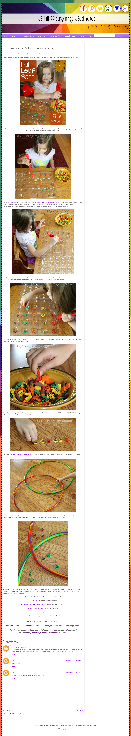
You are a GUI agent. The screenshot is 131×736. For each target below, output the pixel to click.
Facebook (26, 633)
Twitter (63, 633)
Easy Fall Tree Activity (35, 600)
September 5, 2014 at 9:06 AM (74, 647)
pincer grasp (6, 341)
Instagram (53, 633)
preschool (45, 53)
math (41, 53)
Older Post (80, 711)
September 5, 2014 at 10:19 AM (73, 660)
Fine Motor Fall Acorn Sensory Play (33, 612)
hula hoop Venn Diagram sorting (22, 454)
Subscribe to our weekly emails (18, 626)
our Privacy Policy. (91, 725)
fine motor (24, 53)
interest (21, 593)
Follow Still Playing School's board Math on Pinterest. (43, 621)
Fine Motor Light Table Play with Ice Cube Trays (35, 604)
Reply (13, 654)
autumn (12, 278)
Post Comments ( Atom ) (17, 714)
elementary (16, 53)
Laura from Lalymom (18, 647)
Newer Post (6, 711)
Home (43, 711)
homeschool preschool (33, 53)
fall (20, 53)
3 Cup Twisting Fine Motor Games (38, 608)
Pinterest (35, 633)
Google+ (44, 633)
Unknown (14, 661)
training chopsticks (41, 202)
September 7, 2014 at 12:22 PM (73, 672)
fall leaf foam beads (54, 202)
